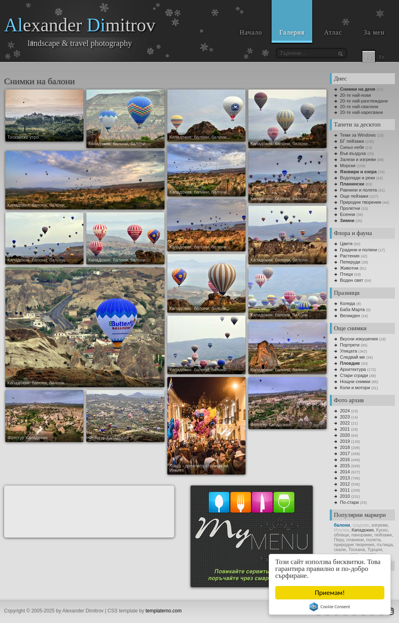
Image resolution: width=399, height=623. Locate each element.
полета (373, 539)
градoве (361, 525)
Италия (341, 529)
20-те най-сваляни (359, 106)
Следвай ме (352, 357)
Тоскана (356, 549)
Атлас (333, 32)
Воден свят (351, 280)
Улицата (348, 351)
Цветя (346, 243)
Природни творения (360, 202)
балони (342, 525)
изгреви (380, 525)
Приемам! (330, 592)
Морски (347, 165)
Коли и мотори (355, 387)
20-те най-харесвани (361, 112)
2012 (345, 483)
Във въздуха (353, 153)
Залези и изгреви (358, 159)
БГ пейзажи (352, 141)
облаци (341, 534)
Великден (350, 315)
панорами (361, 534)
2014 (345, 471)
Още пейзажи (354, 196)
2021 (345, 429)
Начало (250, 32)
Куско (382, 529)
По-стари (349, 502)
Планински (352, 183)
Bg (368, 57)
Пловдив (350, 363)
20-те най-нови (355, 95)
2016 (345, 459)
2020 (345, 435)
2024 (345, 410)
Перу (339, 539)
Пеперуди (350, 261)
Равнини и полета (358, 189)
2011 (345, 490)
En (381, 57)
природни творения (354, 544)
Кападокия (363, 529)
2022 (345, 422)
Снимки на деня (357, 89)
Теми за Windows (358, 135)
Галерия (292, 32)
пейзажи (383, 534)
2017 (345, 453)
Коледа (347, 303)
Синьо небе (352, 147)
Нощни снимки (355, 381)
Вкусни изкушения (359, 338)
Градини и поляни (358, 249)
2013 (345, 477)
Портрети (350, 344)
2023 (345, 416)
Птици (346, 274)
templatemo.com (164, 611)
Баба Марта (352, 309)
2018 (345, 447)
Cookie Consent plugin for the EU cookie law (330, 606)
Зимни (347, 220)
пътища (384, 544)
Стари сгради (354, 375)
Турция (374, 549)
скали (340, 549)
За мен (374, 32)
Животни (349, 268)
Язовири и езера (358, 171)
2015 (345, 465)
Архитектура (353, 369)
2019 (345, 441)
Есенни (347, 214)
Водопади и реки (357, 177)
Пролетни (350, 208)
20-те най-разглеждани (364, 100)
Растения (350, 255)
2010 (345, 496)
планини (355, 539)
